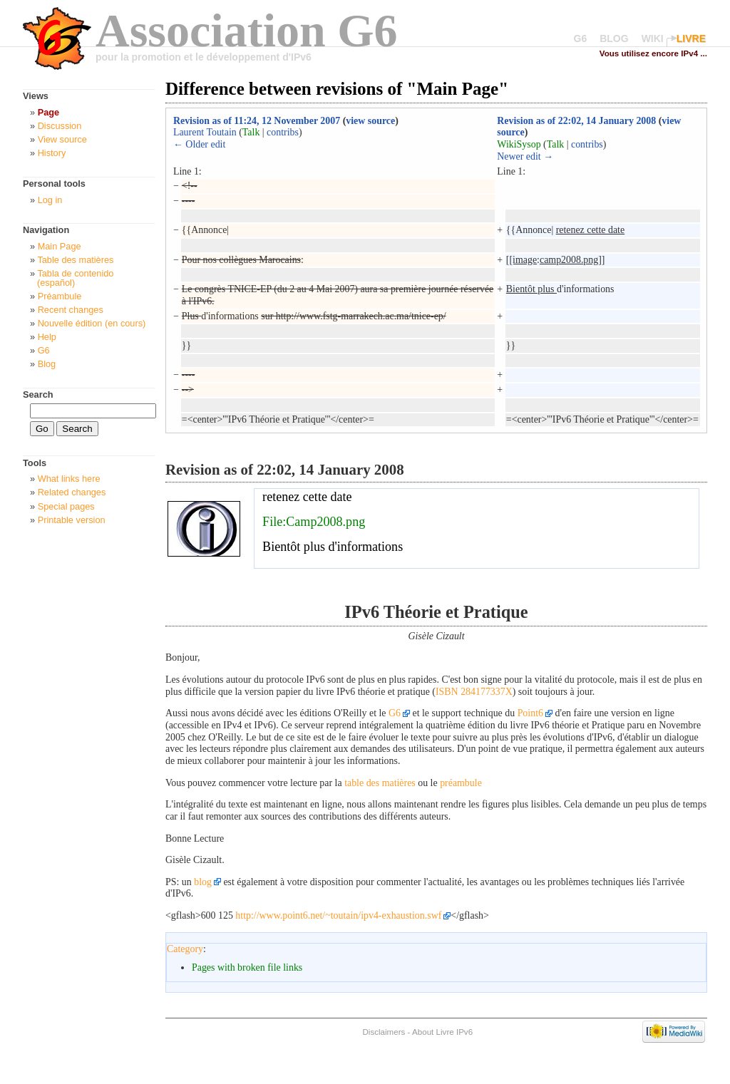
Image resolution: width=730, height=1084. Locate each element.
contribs (283, 132)
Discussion (60, 125)
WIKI (653, 38)
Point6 (530, 713)
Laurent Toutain (205, 132)
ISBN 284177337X (474, 691)
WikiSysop (518, 144)
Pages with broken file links (247, 967)
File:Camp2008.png (313, 522)
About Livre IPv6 (442, 1031)
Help (47, 336)
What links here (69, 478)
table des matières (380, 783)
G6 (580, 38)
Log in (50, 200)
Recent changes (70, 309)
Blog (47, 363)
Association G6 (247, 30)
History (52, 153)
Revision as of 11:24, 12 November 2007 (256, 120)
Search (38, 394)
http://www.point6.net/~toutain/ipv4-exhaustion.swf (338, 915)
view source (370, 120)
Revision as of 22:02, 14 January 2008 (576, 120)
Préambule (60, 296)
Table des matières (75, 259)
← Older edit (199, 144)
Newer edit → (525, 156)
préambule (461, 783)
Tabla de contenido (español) (75, 278)
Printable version (72, 520)
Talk (251, 132)
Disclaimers (383, 1031)
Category (185, 949)
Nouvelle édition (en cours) (92, 323)
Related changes (72, 492)
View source (62, 139)
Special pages (66, 506)
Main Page (59, 246)
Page (48, 112)
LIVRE (691, 38)
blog (203, 882)
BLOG (614, 38)
